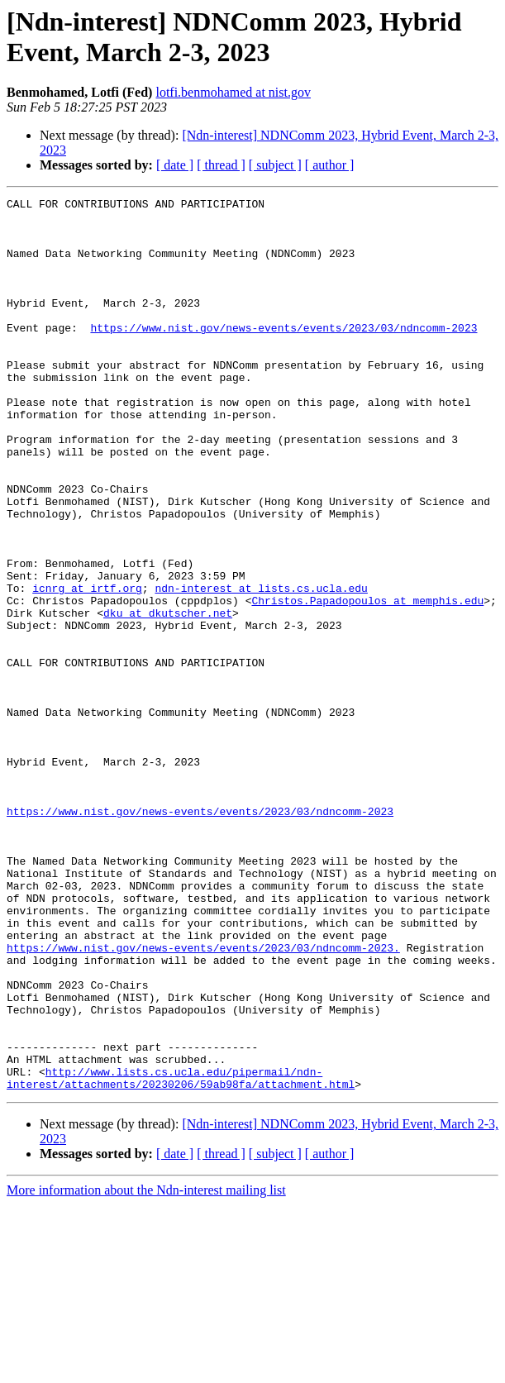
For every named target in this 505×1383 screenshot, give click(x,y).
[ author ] (330, 165)
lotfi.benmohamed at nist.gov (233, 92)
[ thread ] (221, 165)
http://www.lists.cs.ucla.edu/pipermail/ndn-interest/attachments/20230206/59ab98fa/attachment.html (181, 1255)
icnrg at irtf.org (87, 667)
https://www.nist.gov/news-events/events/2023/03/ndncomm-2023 (283, 354)
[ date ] (174, 165)
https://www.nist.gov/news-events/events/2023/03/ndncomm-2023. (203, 1098)
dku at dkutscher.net (167, 696)
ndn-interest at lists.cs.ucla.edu (261, 667)
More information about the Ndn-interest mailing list (146, 1369)
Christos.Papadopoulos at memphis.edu (367, 682)
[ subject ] (275, 165)
